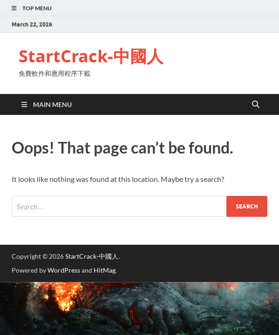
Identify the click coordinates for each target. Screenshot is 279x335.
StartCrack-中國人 (91, 56)
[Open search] (256, 104)
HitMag (105, 270)
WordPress (64, 270)
